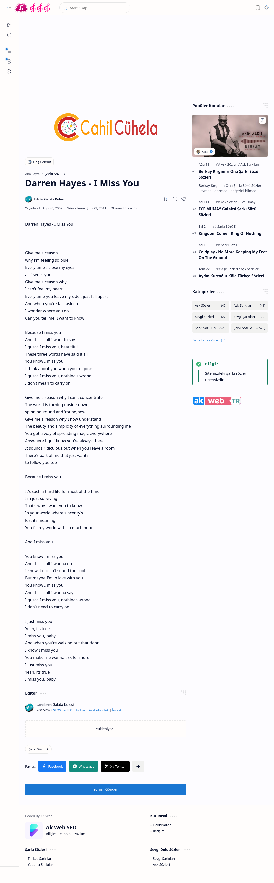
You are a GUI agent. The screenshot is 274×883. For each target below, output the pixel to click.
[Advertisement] (146, 58)
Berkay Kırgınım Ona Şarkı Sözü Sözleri (228, 174)
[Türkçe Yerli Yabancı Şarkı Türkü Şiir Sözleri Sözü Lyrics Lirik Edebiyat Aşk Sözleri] (33, 8)
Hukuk (80, 710)
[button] (9, 7)
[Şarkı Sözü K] (226, 226)
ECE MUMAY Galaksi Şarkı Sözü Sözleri (227, 211)
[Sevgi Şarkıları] (249, 316)
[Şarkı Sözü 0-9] (210, 328)
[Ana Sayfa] (9, 25)
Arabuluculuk (99, 710)
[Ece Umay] (247, 202)
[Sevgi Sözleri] (210, 316)
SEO (56, 710)
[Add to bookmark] (262, 120)
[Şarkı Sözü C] (230, 245)
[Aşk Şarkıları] (249, 164)
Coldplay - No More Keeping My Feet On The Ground (233, 254)
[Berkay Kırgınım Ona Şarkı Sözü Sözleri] (230, 136)
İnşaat (116, 710)
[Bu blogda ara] (95, 8)
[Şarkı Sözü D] (38, 749)
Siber (63, 710)
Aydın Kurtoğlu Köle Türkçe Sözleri (231, 275)
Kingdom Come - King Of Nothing (230, 233)
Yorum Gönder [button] (106, 789)
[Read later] (166, 199)
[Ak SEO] (9, 35)
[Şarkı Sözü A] (249, 328)
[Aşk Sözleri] (230, 164)
